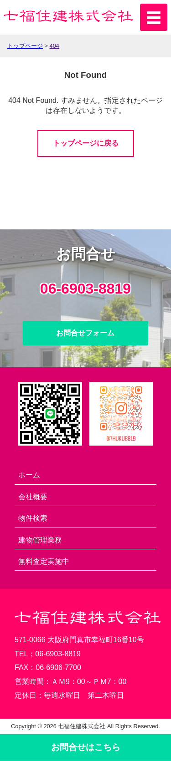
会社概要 (32, 497)
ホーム (29, 475)
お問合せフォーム (85, 333)
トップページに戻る (86, 143)
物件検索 (32, 518)
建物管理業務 (40, 540)
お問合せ (85, 747)
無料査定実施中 (43, 561)
